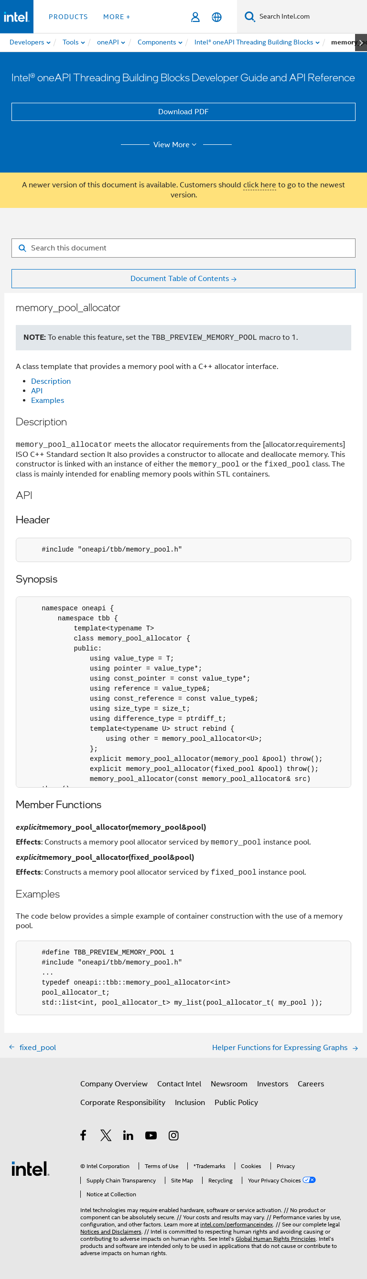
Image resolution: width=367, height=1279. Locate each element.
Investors (272, 1084)
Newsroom (229, 1084)
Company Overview (114, 1084)
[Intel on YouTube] (151, 1137)
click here (259, 185)
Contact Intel (179, 1084)
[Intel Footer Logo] (30, 1168)
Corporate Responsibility (122, 1102)
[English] (216, 16)
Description (51, 381)
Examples (47, 400)
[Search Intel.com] (311, 16)
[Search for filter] (183, 248)
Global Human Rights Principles (276, 1238)
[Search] (250, 16)
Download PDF (183, 112)
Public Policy (236, 1102)
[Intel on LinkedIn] (128, 1137)
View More (176, 145)
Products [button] (68, 16)
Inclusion (190, 1102)
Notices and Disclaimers (110, 1231)
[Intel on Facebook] (83, 1137)
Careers (311, 1084)
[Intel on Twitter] (106, 1137)
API (37, 391)
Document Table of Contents (179, 278)
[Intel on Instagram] (174, 1137)
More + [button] (116, 16)
